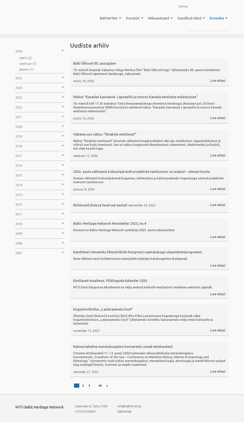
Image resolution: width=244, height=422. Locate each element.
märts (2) (25, 58)
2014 (18, 185)
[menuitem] (109, 18)
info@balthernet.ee (127, 406)
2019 (18, 136)
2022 (18, 107)
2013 (18, 195)
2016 (18, 165)
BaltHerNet (109, 18)
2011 (18, 214)
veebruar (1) (27, 63)
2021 (18, 117)
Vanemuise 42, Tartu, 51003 (89, 406)
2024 (18, 88)
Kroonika (217, 18)
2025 (18, 78)
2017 (18, 156)
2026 (18, 51)
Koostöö (133, 18)
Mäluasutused (158, 18)
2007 (18, 253)
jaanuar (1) (26, 69)
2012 (18, 204)
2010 (18, 224)
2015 (18, 175)
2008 (18, 243)
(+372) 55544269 (82, 411)
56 (100, 385)
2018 (18, 146)
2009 (18, 233)
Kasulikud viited (189, 18)
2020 (18, 126)
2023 (18, 97)
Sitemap (181, 6)
